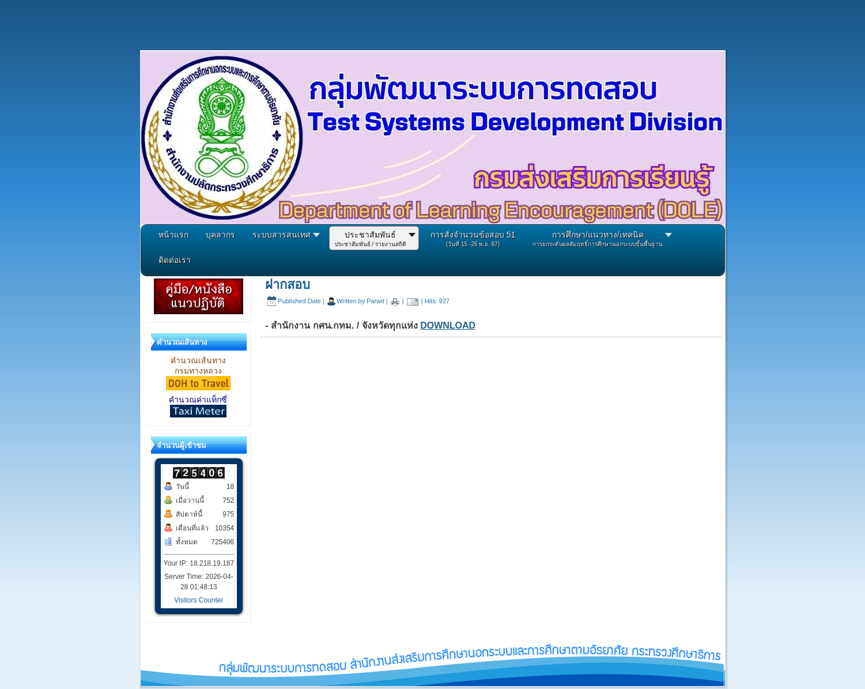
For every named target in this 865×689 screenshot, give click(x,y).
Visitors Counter (198, 600)
